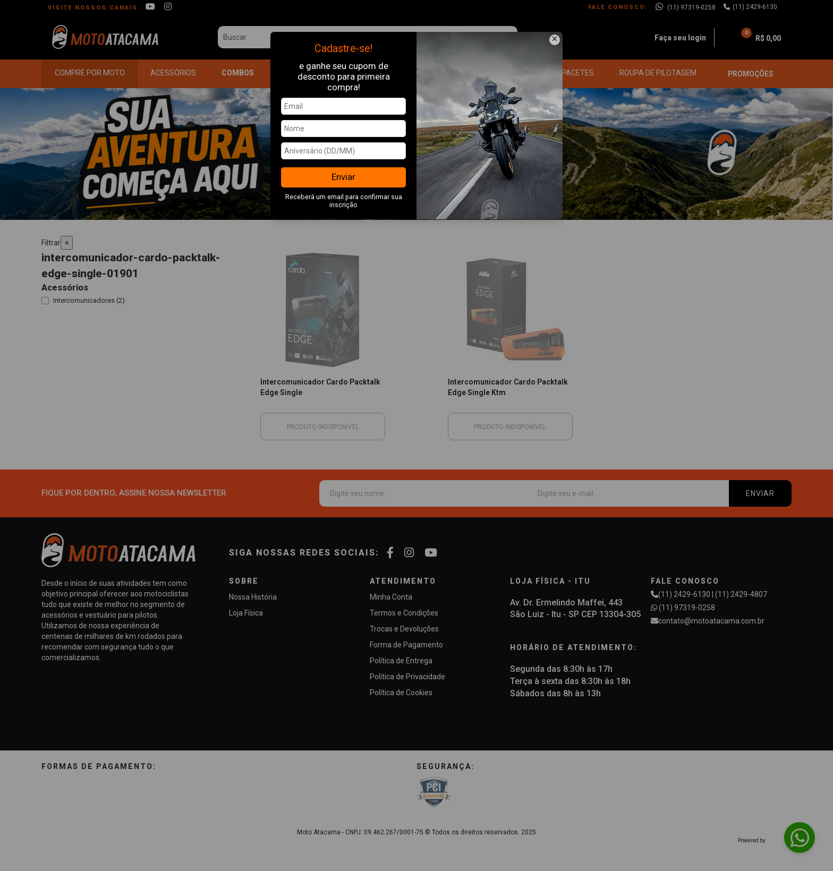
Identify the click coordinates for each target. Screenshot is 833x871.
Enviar (343, 177)
